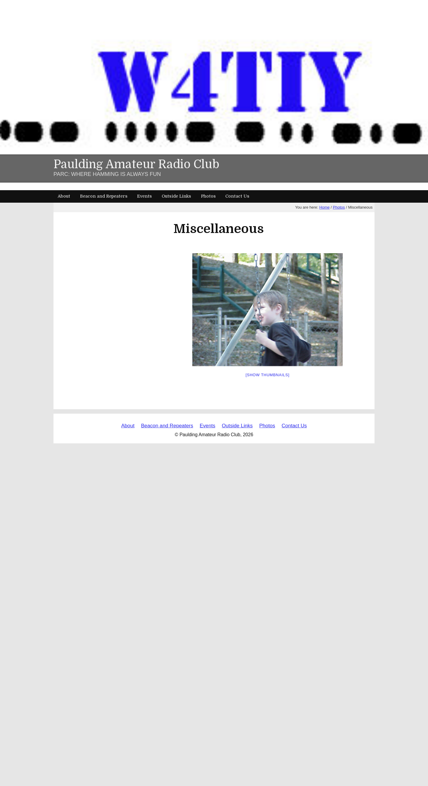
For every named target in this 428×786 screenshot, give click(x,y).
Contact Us (237, 196)
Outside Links (176, 196)
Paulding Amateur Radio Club (136, 164)
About (64, 196)
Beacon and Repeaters (104, 196)
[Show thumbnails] (267, 375)
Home (324, 207)
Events (144, 196)
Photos (208, 196)
